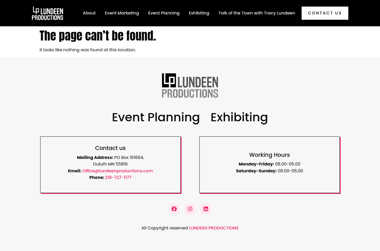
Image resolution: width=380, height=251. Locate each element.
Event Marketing (122, 13)
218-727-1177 (118, 177)
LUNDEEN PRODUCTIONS (214, 228)
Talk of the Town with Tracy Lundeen (256, 13)
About (89, 13)
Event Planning (164, 13)
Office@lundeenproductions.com (117, 171)
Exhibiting (199, 13)
